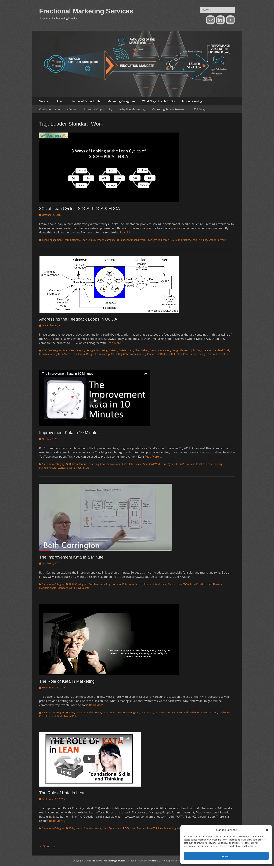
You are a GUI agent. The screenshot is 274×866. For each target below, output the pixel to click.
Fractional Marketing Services (86, 11)
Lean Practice (182, 239)
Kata (131, 464)
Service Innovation (218, 354)
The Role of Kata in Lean (62, 792)
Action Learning (192, 101)
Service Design (198, 354)
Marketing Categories (121, 101)
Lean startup (102, 354)
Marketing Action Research (169, 109)
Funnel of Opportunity (86, 101)
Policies (152, 860)
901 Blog (199, 109)
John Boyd (197, 350)
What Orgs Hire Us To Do (158, 101)
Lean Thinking (199, 239)
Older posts (48, 846)
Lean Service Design (82, 354)
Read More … (128, 232)
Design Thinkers (181, 350)
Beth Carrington (78, 584)
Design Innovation (160, 350)
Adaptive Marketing (132, 109)
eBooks (72, 109)
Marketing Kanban (144, 354)
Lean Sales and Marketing (185, 712)
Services (44, 101)
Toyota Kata (82, 467)
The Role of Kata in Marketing (67, 681)
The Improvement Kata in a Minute (71, 557)
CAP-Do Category (52, 350)
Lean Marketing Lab (128, 712)
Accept (226, 856)
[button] (267, 829)
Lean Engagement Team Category (61, 239)
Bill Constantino (78, 464)
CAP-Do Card (126, 350)
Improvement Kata (116, 464)
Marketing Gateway (122, 354)
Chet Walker (141, 350)
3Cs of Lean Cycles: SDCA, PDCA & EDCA (79, 208)
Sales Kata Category (74, 350)
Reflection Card (180, 354)
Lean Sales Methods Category (98, 239)
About (61, 101)
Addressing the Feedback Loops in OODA (78, 319)
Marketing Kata (47, 467)
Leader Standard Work (132, 239)
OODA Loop (163, 354)
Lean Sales (64, 354)
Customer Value (49, 109)
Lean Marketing (48, 354)
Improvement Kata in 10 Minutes (69, 432)
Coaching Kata (96, 464)
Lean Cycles (153, 239)
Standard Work (217, 239)
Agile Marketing (98, 350)
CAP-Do (113, 350)
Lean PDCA (167, 239)
